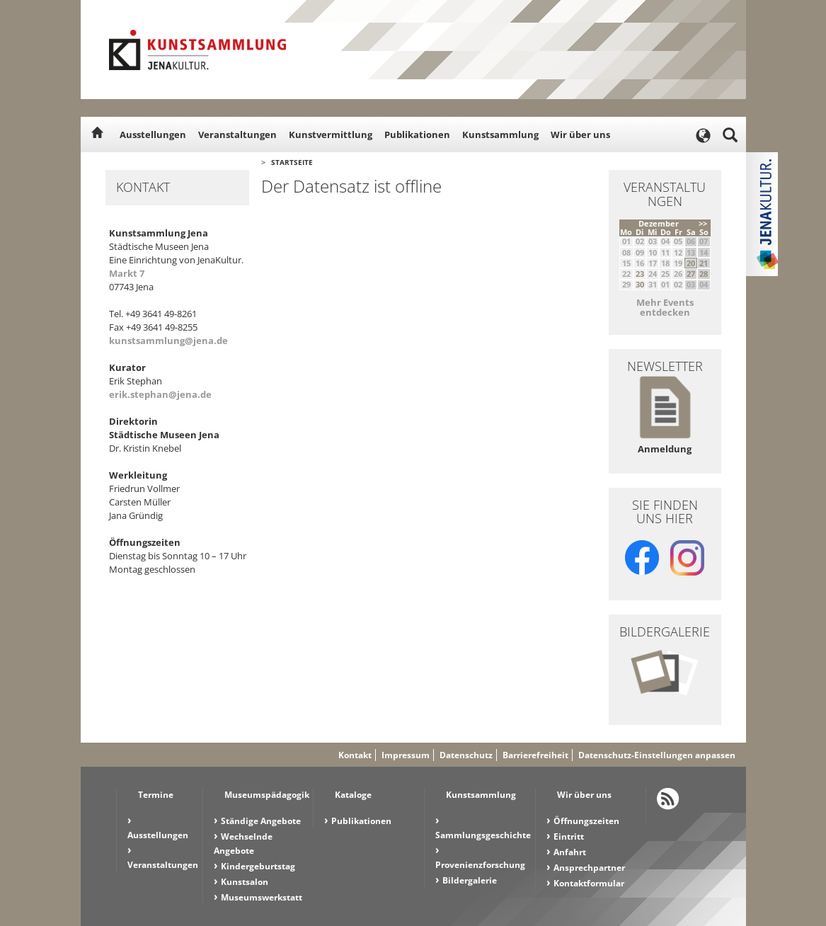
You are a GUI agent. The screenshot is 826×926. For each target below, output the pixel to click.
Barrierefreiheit (535, 755)
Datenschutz (466, 755)
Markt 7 (126, 273)
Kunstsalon (244, 882)
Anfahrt (569, 852)
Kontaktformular (588, 883)
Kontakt (355, 755)
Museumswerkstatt (261, 897)
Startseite (292, 162)
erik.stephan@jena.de (160, 394)
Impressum (406, 755)
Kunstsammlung (500, 134)
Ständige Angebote (261, 821)
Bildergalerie (469, 880)
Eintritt (568, 836)
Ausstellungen (153, 134)
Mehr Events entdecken (665, 307)
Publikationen (417, 134)
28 (703, 273)
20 (691, 263)
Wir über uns (580, 134)
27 (691, 273)
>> (703, 223)
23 (640, 273)
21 (703, 263)
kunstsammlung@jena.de (168, 340)
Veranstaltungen (237, 134)
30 (640, 284)
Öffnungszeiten (586, 821)
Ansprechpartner (589, 868)
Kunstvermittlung (330, 134)
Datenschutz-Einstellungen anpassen (656, 755)
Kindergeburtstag (258, 866)
